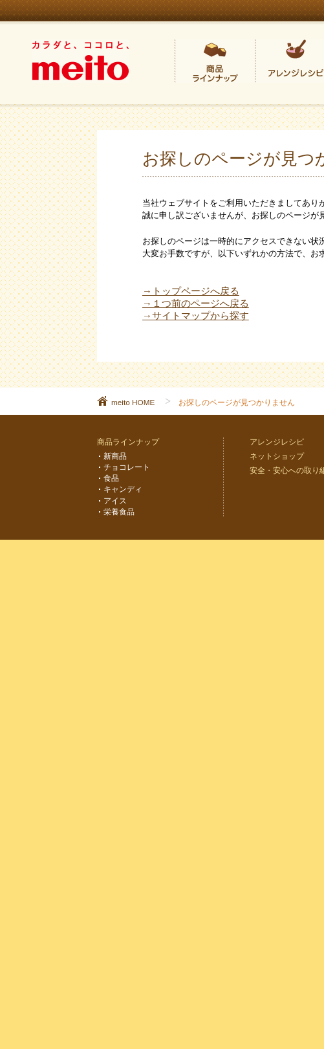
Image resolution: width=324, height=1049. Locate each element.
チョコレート (126, 467)
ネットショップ (277, 456)
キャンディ (122, 489)
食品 (111, 478)
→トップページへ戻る (190, 291)
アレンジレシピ (277, 441)
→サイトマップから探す (195, 316)
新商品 (115, 456)
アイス (115, 500)
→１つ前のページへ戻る (195, 303)
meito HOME (133, 402)
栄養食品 (119, 511)
